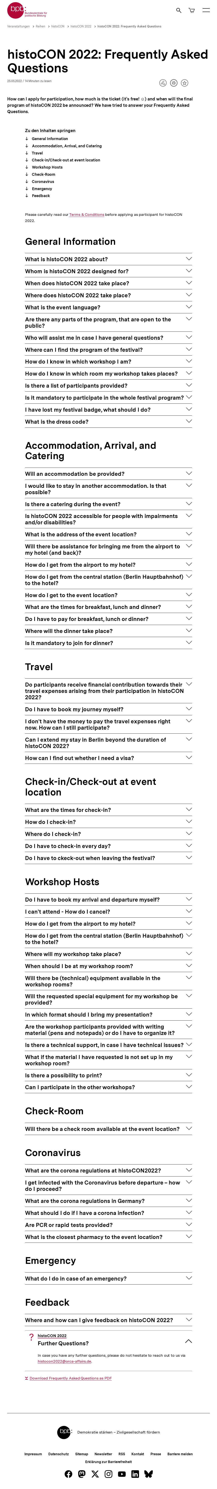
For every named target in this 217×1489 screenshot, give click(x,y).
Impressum (33, 1454)
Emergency (41, 189)
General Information (49, 139)
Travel (37, 153)
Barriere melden (180, 1454)
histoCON (57, 26)
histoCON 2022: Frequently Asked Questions (129, 26)
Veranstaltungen (18, 26)
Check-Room (43, 174)
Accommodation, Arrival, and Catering (66, 146)
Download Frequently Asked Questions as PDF (71, 1378)
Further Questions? (63, 1340)
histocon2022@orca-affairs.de (64, 1361)
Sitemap (81, 1454)
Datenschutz (58, 1454)
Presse (155, 1454)
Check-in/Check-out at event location (65, 160)
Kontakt (137, 1454)
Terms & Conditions (86, 214)
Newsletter (103, 1454)
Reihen (40, 26)
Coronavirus (42, 181)
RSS (121, 1454)
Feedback (40, 195)
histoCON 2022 (81, 26)
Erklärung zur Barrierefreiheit (108, 1462)
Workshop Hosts (47, 167)
